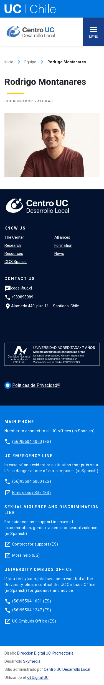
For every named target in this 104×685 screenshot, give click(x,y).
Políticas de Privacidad (30, 385)
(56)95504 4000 (27, 441)
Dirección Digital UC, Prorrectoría (45, 653)
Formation (63, 245)
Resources (13, 253)
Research (12, 245)
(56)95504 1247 (27, 610)
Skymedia (31, 661)
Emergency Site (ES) (31, 492)
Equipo (30, 62)
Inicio (8, 62)
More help (21, 555)
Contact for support (30, 544)
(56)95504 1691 (27, 601)
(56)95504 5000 (27, 481)
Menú (93, 32)
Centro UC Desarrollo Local (67, 669)
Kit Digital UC (38, 677)
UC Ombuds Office (29, 621)
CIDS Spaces (15, 261)
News (59, 253)
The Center (14, 237)
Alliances (62, 237)
